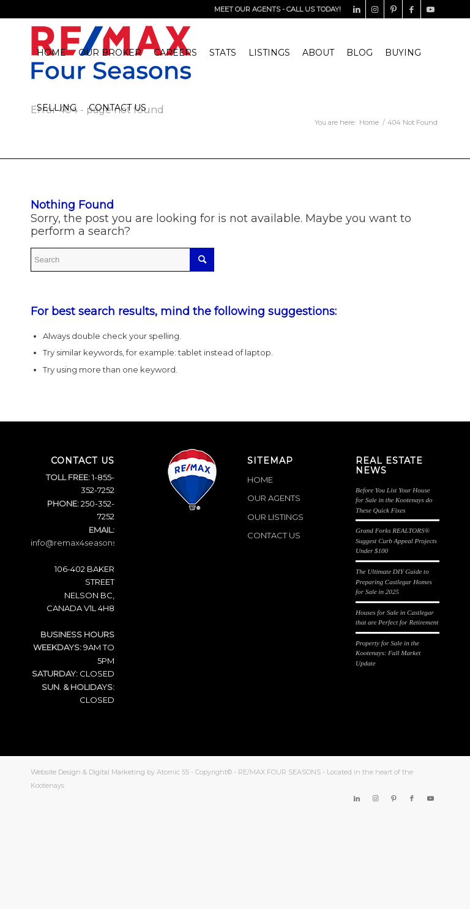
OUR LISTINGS (275, 517)
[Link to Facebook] (411, 9)
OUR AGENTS (273, 498)
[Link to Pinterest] (393, 9)
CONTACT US (273, 535)
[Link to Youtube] (430, 9)
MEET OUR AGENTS (247, 9)
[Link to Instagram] (375, 9)
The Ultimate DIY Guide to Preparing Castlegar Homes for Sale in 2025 (394, 581)
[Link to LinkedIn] (356, 9)
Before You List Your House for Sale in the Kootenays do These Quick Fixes (394, 500)
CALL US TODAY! (313, 9)
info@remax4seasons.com (83, 542)
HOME (260, 479)
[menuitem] (51, 52)
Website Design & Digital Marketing (88, 772)
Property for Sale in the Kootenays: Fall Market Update (388, 653)
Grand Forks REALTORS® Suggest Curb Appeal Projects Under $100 (396, 540)
